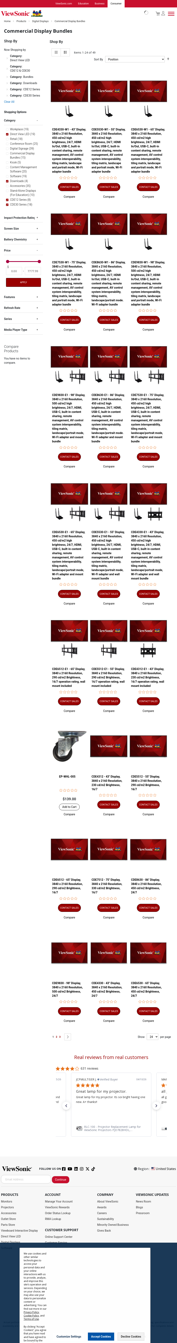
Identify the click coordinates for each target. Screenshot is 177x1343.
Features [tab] (9, 297)
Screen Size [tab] (11, 228)
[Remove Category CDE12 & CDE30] (7, 69)
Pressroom (143, 1213)
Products (21, 21)
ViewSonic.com (63, 3)
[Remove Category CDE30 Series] (7, 96)
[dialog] (88, 1293)
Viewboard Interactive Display (19, 1230)
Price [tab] (7, 250)
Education (83, 3)
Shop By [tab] (56, 42)
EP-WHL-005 (67, 776)
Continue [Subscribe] (60, 1179)
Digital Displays (40, 21)
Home (7, 21)
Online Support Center (58, 1237)
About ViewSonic (107, 1201)
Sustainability (105, 1219)
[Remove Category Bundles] (7, 77)
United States (163, 1169)
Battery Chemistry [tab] (15, 239)
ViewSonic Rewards (57, 1207)
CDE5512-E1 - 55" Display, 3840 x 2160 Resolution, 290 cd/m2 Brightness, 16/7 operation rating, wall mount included (108, 678)
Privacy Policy (31, 1312)
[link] (111, 1128)
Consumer (116, 3)
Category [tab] (9, 120)
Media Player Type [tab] (15, 330)
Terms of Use (31, 1319)
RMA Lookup (53, 1219)
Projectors (7, 1207)
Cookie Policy (31, 1315)
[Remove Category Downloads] (7, 83)
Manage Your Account (59, 1201)
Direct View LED (11, 1236)
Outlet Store (8, 1219)
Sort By (98, 59)
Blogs (139, 1207)
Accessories (8, 1213)
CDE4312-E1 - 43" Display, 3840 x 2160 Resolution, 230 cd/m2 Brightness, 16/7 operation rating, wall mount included (147, 678)
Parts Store (8, 1225)
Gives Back (104, 1230)
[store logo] (73, 13)
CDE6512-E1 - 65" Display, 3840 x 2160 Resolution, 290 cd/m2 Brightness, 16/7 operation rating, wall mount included (68, 678)
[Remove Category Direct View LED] (7, 58)
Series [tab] (8, 319)
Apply (23, 282)
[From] (14, 271)
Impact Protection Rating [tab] (19, 218)
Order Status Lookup (57, 1213)
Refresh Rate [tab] (12, 308)
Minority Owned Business (113, 1225)
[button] (69, 197)
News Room (143, 1201)
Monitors (6, 1201)
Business (100, 3)
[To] (33, 271)
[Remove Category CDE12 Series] (7, 90)
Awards (102, 1207)
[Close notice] (145, 1336)
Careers (102, 1213)
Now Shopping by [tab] (15, 50)
